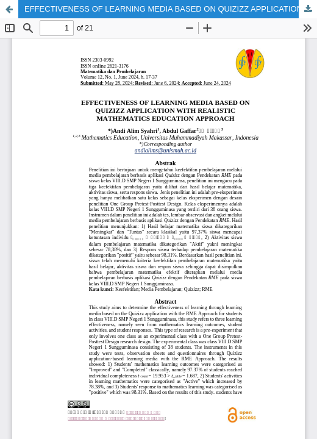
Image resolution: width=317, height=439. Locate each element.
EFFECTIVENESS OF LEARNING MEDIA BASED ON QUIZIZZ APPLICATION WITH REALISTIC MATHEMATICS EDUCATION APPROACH (170, 8)
